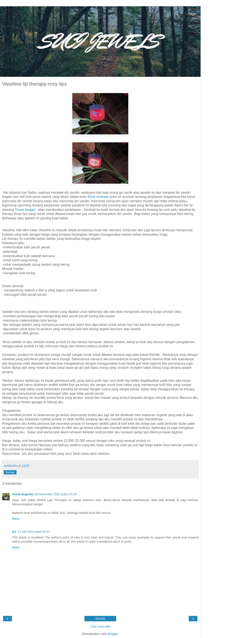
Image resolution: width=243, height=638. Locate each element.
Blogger (113, 633)
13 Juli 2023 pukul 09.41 (33, 531)
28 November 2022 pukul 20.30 (56, 494)
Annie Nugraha (22, 494)
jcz (14, 531)
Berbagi (10, 472)
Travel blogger (25, 209)
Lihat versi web (100, 626)
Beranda (100, 618)
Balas (16, 518)
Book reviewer (98, 196)
